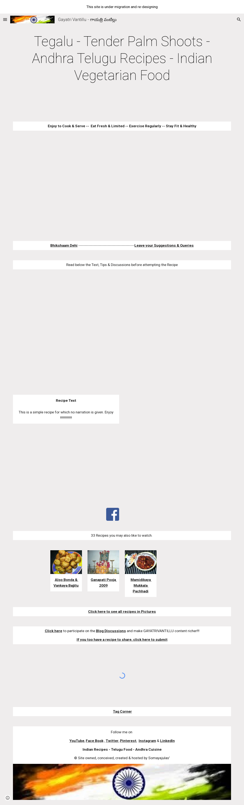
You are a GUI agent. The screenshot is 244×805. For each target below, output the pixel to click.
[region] (122, 7)
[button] (5, 19)
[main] (122, 58)
